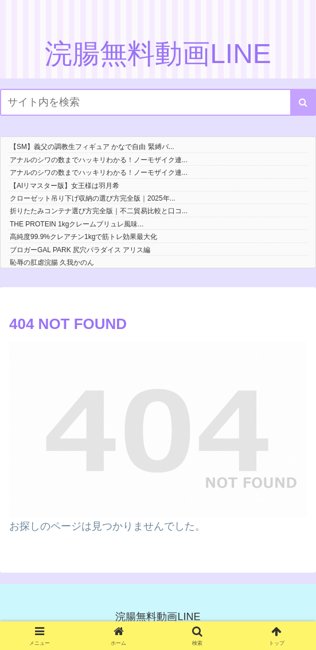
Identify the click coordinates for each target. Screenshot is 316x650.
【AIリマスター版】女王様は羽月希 (64, 186)
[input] (158, 102)
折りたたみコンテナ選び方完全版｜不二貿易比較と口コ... (99, 211)
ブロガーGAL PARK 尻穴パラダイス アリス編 (80, 250)
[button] (303, 102)
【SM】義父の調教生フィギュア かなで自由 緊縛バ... (92, 147)
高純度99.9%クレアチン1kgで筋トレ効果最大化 (83, 237)
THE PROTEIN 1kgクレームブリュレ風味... (76, 224)
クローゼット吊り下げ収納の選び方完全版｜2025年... (92, 198)
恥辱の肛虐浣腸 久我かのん (52, 263)
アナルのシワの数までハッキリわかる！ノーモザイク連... (99, 160)
